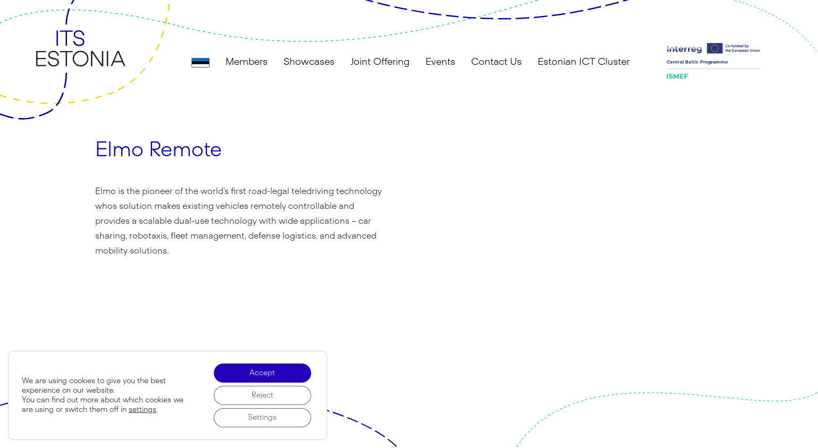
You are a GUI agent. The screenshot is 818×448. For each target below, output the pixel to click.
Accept (262, 373)
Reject (262, 395)
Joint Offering (380, 62)
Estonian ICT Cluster (584, 62)
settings (142, 409)
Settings (262, 417)
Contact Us (496, 62)
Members (247, 62)
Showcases (309, 62)
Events (440, 62)
